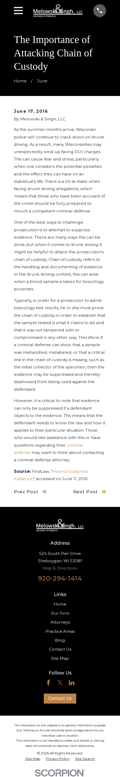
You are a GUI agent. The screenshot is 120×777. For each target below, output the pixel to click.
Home (60, 604)
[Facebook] (48, 682)
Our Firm (60, 613)
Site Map (60, 658)
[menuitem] (32, 758)
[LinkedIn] (71, 682)
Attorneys (60, 622)
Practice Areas (60, 631)
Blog (60, 640)
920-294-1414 (60, 578)
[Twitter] (60, 682)
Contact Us (60, 649)
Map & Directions (60, 568)
